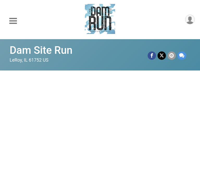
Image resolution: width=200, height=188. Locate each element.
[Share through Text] (181, 55)
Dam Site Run (41, 50)
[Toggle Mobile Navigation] (13, 21)
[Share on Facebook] (152, 55)
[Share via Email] (171, 55)
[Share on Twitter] (162, 55)
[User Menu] (190, 19)
